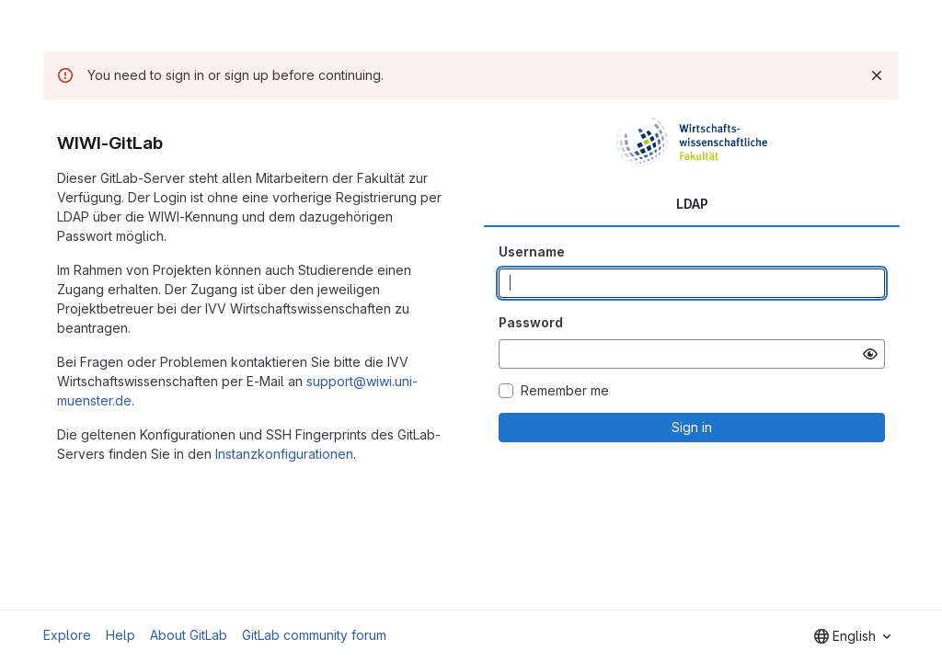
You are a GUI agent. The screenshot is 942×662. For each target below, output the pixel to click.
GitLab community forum (314, 635)
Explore (67, 635)
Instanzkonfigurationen (284, 454)
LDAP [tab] (692, 203)
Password (531, 322)
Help (120, 635)
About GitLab (188, 635)
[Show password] (870, 354)
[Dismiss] (877, 75)
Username (532, 251)
